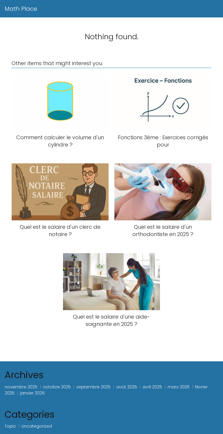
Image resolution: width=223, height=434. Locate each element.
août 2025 (126, 387)
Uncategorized (36, 426)
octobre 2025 (57, 387)
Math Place (21, 9)
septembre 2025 (93, 387)
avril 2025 (152, 387)
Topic (10, 426)
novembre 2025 (21, 387)
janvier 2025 (32, 393)
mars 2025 (179, 387)
